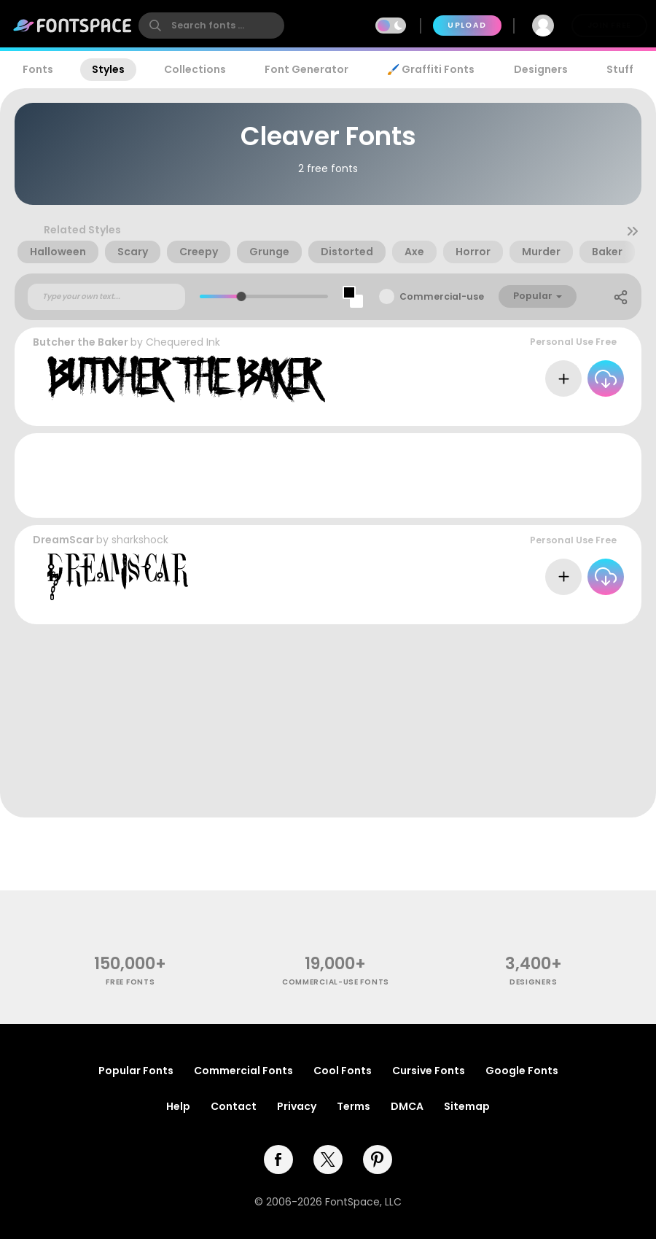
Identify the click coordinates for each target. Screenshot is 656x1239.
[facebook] (278, 1159)
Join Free (609, 25)
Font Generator (306, 69)
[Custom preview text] (106, 297)
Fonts (38, 69)
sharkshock (140, 539)
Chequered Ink (183, 342)
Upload (467, 25)
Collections (195, 69)
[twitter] (328, 1159)
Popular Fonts (135, 1070)
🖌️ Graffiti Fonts (431, 69)
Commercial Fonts (243, 1070)
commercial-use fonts (335, 981)
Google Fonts (521, 1070)
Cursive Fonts (428, 1070)
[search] (211, 25)
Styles (108, 69)
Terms (353, 1106)
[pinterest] (377, 1159)
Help (178, 1106)
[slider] (241, 296)
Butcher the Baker (80, 342)
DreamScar (63, 539)
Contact (234, 1106)
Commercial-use (441, 296)
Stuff (619, 69)
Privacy (296, 1106)
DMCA (407, 1106)
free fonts (130, 981)
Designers (541, 69)
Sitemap (467, 1106)
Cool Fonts (342, 1070)
